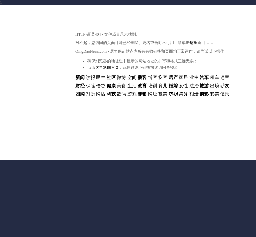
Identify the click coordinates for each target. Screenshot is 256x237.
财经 (80, 85)
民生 (100, 77)
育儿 (162, 85)
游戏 (132, 94)
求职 (173, 94)
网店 (100, 94)
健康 (111, 85)
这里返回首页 (107, 67)
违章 (224, 77)
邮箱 (142, 94)
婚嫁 (173, 85)
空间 (132, 77)
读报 (90, 77)
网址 (152, 94)
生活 (132, 85)
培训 (152, 85)
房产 (173, 77)
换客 (162, 77)
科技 (111, 94)
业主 (194, 77)
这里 (194, 42)
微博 (121, 77)
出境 (214, 85)
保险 (90, 85)
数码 (121, 94)
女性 (183, 85)
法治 (194, 85)
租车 (214, 77)
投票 (162, 94)
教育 (142, 85)
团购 (80, 94)
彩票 (214, 94)
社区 (111, 77)
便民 (224, 94)
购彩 (204, 94)
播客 (142, 77)
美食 (121, 85)
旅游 (204, 85)
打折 (90, 94)
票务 (183, 94)
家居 (183, 77)
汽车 (204, 77)
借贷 (100, 85)
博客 (152, 77)
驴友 (224, 85)
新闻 (80, 77)
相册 (194, 94)
